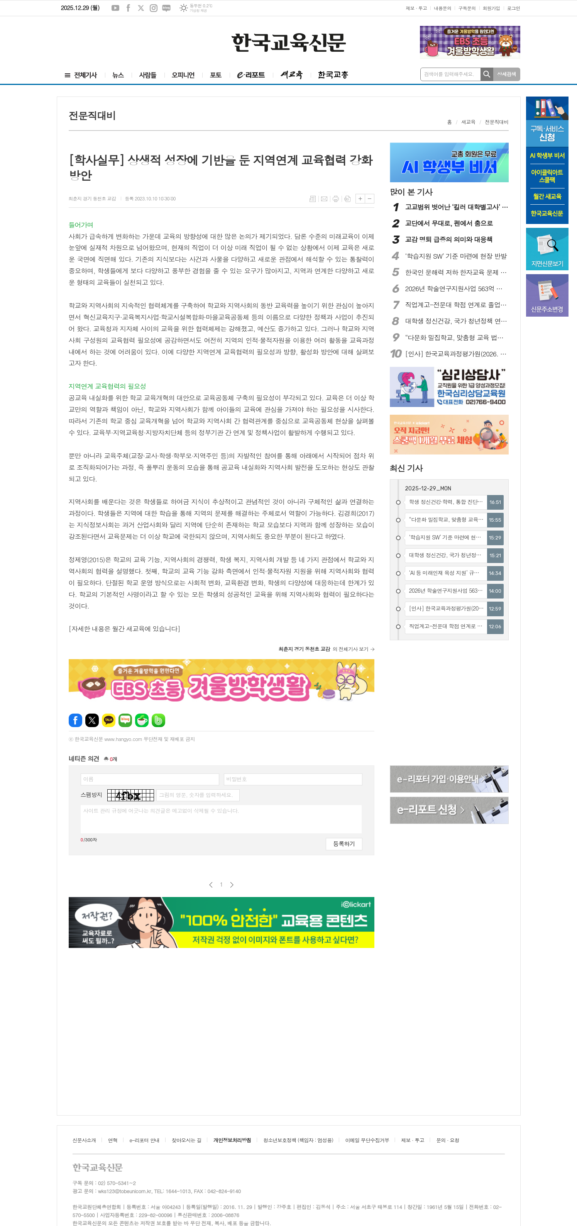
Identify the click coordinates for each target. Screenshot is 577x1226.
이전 (210, 884)
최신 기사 (406, 468)
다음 (231, 884)
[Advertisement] (103, 41)
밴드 (158, 720)
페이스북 (128, 8)
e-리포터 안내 (145, 1140)
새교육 (468, 121)
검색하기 (487, 74)
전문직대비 (496, 121)
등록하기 (344, 843)
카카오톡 (108, 720)
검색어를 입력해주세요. (449, 73)
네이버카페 (142, 720)
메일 (324, 199)
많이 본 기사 (411, 192)
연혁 (112, 1140)
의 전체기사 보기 (324, 649)
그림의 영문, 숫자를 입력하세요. (196, 794)
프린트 (336, 199)
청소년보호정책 (298, 1140)
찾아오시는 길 (186, 1140)
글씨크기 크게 (360, 198)
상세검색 (506, 74)
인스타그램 (153, 8)
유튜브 (115, 8)
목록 (312, 199)
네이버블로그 (166, 8)
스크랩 (347, 199)
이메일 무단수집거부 (367, 1140)
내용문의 (442, 8)
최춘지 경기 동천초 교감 (93, 198)
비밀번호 (237, 779)
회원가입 (491, 8)
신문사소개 (84, 1140)
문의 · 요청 (447, 1140)
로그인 (513, 8)
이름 (88, 779)
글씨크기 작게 (369, 198)
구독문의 (466, 8)
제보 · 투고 (416, 8)
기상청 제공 (198, 10)
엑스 (141, 8)
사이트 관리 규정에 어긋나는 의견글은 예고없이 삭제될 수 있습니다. (161, 810)
